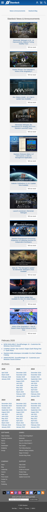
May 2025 (19, 387)
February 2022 (21, 425)
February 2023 (6, 425)
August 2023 (6, 412)
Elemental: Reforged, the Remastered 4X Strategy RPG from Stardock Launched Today (23, 126)
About (2, 464)
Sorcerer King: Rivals (24, 455)
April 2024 (34, 390)
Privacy (27, 508)
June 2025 (19, 385)
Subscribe (34, 499)
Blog (2, 467)
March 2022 (20, 423)
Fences (3, 443)
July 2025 (19, 383)
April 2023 (5, 421)
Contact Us (4, 479)
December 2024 (36, 372)
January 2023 (6, 427)
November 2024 (36, 375)
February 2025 (21, 394)
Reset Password (23, 474)
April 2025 (19, 390)
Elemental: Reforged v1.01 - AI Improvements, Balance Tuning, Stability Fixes (23, 42)
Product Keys (22, 472)
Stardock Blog (32, 11)
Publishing (4, 484)
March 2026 (5, 375)
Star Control (22, 445)
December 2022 (21, 403)
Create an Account (24, 469)
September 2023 (7, 410)
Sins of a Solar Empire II (25, 443)
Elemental (21, 438)
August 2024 (35, 381)
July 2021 (34, 414)
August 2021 (35, 412)
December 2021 (36, 403)
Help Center (22, 464)
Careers (3, 472)
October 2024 (35, 377)
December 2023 (7, 403)
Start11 (3, 440)
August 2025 (20, 381)
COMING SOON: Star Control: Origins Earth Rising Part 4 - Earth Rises (22, 349)
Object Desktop (5, 436)
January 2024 (35, 396)
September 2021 (36, 410)
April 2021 (34, 421)
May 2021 (34, 418)
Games (21, 432)
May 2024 (34, 387)
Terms (21, 508)
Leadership (4, 469)
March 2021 (34, 423)
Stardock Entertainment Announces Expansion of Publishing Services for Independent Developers (23, 240)
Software (5, 432)
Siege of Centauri (23, 453)
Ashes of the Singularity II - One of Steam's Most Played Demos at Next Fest (23, 328)
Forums (3, 481)
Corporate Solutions (6, 438)
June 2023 (5, 416)
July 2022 (19, 414)
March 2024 (34, 392)
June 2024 (34, 385)
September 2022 (21, 410)
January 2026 (6, 379)
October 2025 (20, 377)
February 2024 (35, 394)
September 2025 (21, 379)
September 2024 (36, 379)
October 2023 (6, 408)
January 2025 (20, 396)
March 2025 (20, 392)
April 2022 (19, 421)
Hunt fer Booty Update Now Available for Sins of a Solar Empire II (23, 298)
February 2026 (6, 377)
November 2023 (7, 406)
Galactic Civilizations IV (25, 440)
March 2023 (5, 423)
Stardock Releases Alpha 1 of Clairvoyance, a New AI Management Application (24, 155)
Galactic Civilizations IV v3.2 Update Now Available (23, 184)
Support (22, 461)
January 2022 (20, 427)
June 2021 (34, 416)
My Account (22, 467)
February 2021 (35, 425)
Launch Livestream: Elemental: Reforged (23, 212)
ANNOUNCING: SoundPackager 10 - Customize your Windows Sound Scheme (22, 358)
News (2, 474)
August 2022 (20, 412)
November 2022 (21, 406)
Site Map (14, 508)
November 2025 (21, 375)
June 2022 (19, 416)
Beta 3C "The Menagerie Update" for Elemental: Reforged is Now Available (23, 269)
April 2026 (5, 372)
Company (4, 461)
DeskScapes (4, 445)
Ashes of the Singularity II (26, 436)
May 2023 (5, 418)
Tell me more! (32, 47)
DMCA (33, 508)
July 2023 (5, 414)
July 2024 (34, 383)
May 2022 (19, 418)
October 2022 (20, 408)
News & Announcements (17, 11)
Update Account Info (24, 477)
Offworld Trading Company (26, 450)
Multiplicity (4, 448)
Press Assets (4, 477)
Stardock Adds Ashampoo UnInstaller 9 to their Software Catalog (23, 354)
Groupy (3, 450)
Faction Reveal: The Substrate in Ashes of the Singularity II (23, 70)
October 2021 (35, 408)
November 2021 (36, 406)
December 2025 (21, 372)
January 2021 (35, 427)
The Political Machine (25, 448)
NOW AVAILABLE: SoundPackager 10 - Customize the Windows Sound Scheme (22, 345)
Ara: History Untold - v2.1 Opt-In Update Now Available (23, 98)
